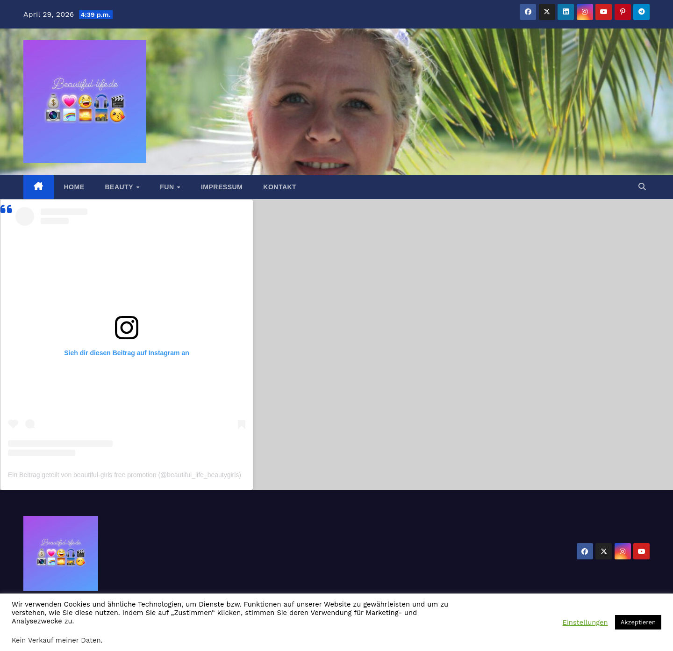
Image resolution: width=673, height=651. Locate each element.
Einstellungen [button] (585, 622)
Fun (168, 187)
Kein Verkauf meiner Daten (56, 640)
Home (74, 187)
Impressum (222, 187)
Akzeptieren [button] (638, 622)
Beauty (120, 187)
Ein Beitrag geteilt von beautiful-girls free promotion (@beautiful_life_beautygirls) (124, 475)
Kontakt (279, 187)
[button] (642, 186)
